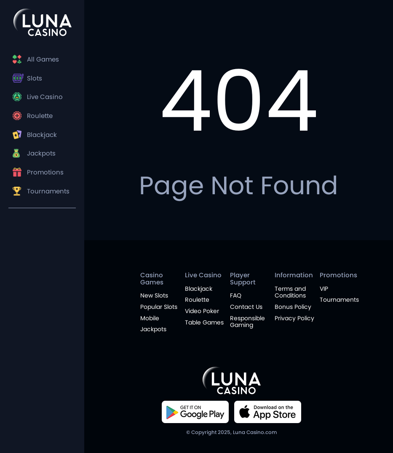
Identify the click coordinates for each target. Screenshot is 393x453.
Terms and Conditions (290, 292)
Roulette (40, 117)
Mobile (149, 318)
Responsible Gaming (247, 322)
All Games (43, 59)
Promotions (45, 175)
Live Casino (45, 98)
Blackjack (42, 136)
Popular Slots (158, 307)
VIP (324, 288)
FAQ (235, 295)
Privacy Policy (294, 318)
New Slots (154, 295)
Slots (34, 79)
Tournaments (48, 194)
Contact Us (246, 307)
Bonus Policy (293, 307)
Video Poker (202, 311)
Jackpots (41, 156)
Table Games (204, 322)
